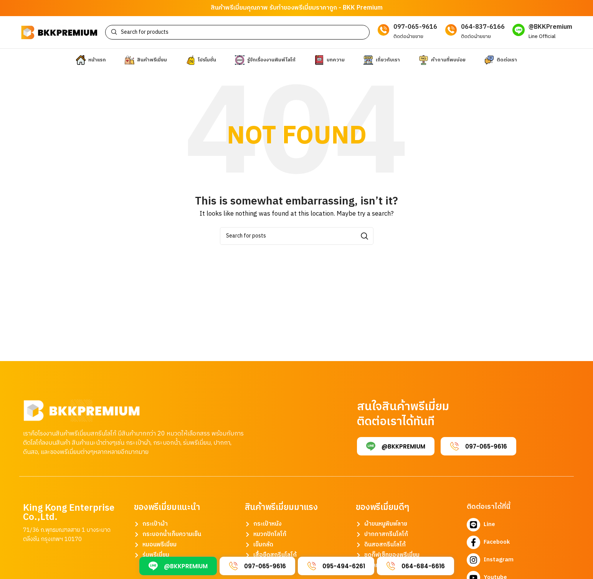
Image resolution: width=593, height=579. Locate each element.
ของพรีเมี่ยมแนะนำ (167, 513)
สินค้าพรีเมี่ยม (229, 8)
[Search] (237, 35)
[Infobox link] (542, 35)
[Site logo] (59, 35)
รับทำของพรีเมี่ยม (292, 8)
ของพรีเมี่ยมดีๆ (382, 513)
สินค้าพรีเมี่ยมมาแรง (281, 513)
